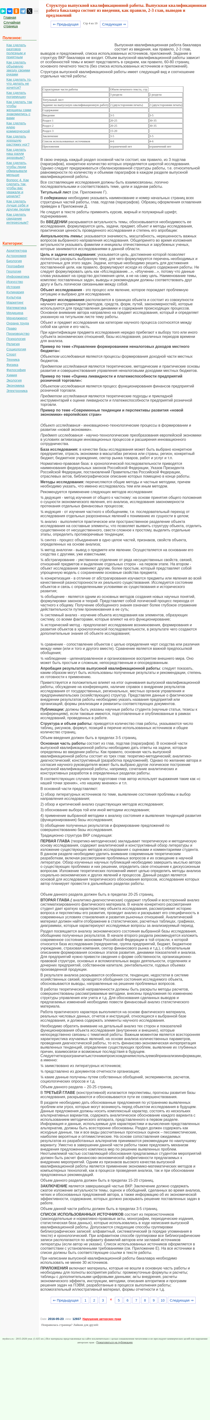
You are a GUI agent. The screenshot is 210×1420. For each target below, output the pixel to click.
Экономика (15, 385)
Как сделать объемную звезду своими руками (18, 68)
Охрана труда (17, 323)
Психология (15, 339)
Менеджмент (17, 318)
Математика (16, 308)
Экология (14, 380)
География (15, 266)
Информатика (17, 276)
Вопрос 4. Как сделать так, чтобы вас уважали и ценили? (17, 188)
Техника (13, 359)
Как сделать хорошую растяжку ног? (17, 140)
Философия (16, 370)
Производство (17, 334)
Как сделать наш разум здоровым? (16, 153)
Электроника (17, 391)
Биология (14, 261)
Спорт (11, 354)
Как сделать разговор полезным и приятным (16, 51)
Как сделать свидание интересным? (17, 218)
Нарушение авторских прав (102, 1319)
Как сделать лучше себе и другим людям (18, 205)
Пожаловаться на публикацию (114, 1342)
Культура (13, 297)
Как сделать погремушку (16, 95)
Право (11, 328)
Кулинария (15, 292)
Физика (12, 365)
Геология (13, 271)
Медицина (14, 313)
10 (163, 1300)
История (13, 287)
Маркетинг (15, 302)
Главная (10, 17)
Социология (16, 349)
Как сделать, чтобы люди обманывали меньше (16, 169)
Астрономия (16, 256)
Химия (11, 375)
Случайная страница (12, 24)
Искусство (14, 282)
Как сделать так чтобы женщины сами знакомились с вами (19, 110)
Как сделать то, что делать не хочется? (19, 83)
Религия (13, 344)
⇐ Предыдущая (66, 24)
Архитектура (16, 250)
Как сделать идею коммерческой (18, 127)
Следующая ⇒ (114, 24)
